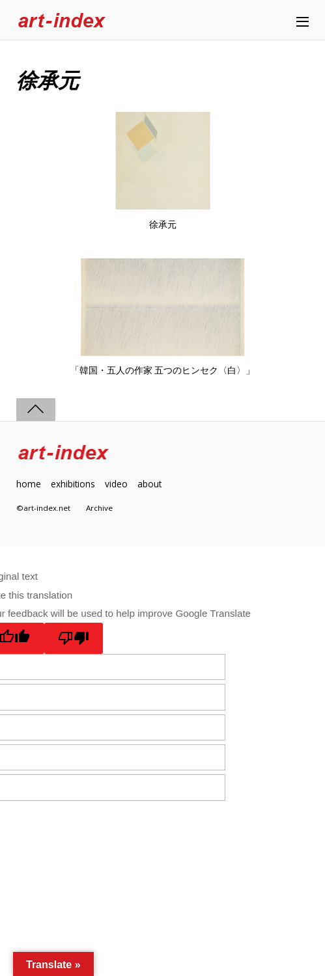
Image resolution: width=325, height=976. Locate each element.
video (116, 484)
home (28, 484)
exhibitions (73, 484)
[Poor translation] (74, 638)
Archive (99, 508)
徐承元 (163, 224)
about (149, 484)
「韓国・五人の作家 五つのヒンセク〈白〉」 (162, 370)
